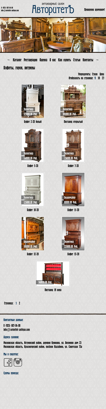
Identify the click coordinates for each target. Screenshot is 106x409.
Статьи (76, 60)
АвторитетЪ (53, 9)
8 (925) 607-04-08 (7, 8)
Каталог (17, 60)
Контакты (88, 60)
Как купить (64, 60)
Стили (94, 74)
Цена (102, 74)
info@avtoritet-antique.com (10, 10)
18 (99, 78)
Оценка (43, 60)
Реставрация (30, 60)
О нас (53, 60)
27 (103, 78)
